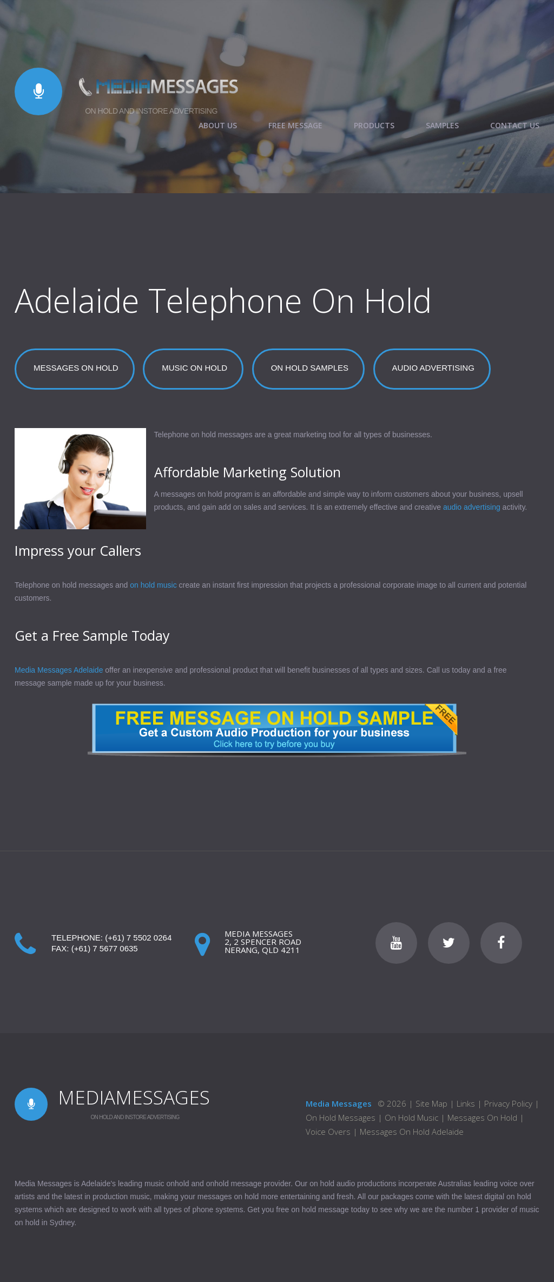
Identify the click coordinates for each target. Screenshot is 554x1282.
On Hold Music (411, 1117)
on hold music (153, 585)
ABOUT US (218, 125)
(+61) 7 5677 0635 (104, 948)
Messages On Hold (483, 1117)
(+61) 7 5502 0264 (138, 937)
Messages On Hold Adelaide (412, 1131)
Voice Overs (328, 1131)
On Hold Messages (340, 1117)
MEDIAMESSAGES (134, 1097)
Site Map (431, 1103)
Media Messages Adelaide (59, 670)
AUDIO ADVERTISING (433, 367)
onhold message (234, 1183)
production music (121, 1196)
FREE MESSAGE (295, 125)
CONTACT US (514, 125)
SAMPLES (442, 125)
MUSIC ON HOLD (194, 367)
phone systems (217, 1209)
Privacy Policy (508, 1103)
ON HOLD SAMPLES (309, 367)
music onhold (166, 1183)
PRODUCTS (374, 125)
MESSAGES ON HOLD (76, 367)
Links (466, 1103)
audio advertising (471, 507)
